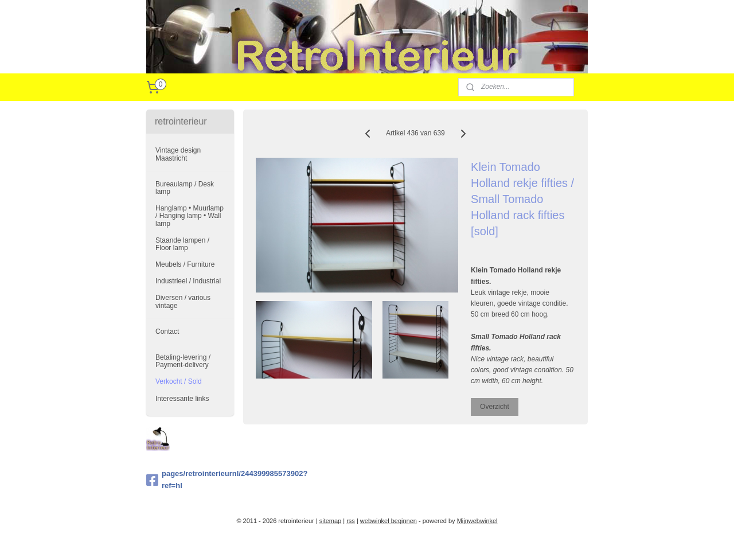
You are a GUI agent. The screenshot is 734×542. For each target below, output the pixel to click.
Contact (167, 331)
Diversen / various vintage (182, 301)
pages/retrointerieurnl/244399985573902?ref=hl (190, 479)
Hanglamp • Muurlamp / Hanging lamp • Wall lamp (189, 215)
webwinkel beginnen (388, 520)
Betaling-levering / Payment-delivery (182, 361)
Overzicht (494, 407)
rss (350, 520)
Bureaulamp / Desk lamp (184, 188)
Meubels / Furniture (184, 264)
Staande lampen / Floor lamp (182, 244)
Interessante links (182, 399)
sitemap (330, 520)
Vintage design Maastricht (178, 154)
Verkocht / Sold (178, 381)
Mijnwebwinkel (477, 520)
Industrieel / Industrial (188, 281)
